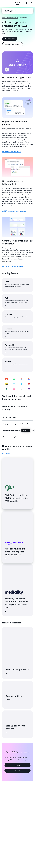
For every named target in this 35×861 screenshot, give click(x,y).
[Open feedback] (33, 430)
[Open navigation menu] (2, 3)
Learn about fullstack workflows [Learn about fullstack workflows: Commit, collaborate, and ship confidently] (12, 266)
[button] (10, 11)
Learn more (6, 453)
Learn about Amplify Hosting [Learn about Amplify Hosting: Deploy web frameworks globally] (11, 152)
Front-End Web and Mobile (10, 17)
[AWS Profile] (32, 3)
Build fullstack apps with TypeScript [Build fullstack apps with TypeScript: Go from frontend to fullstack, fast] (14, 211)
